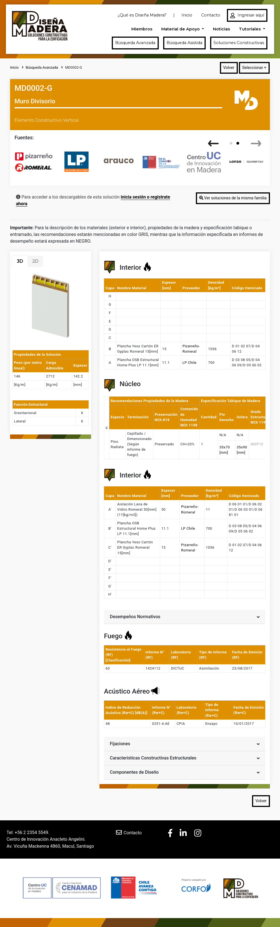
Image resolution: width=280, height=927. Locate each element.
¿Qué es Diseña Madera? (142, 15)
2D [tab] (35, 261)
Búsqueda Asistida (184, 42)
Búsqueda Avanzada (135, 42)
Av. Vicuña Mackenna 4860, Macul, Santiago (50, 846)
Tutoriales (250, 29)
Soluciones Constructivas (238, 42)
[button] (231, 143)
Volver (228, 67)
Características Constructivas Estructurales (185, 758)
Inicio (186, 15)
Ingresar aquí (247, 15)
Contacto (210, 15)
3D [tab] (20, 261)
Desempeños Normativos (185, 616)
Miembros (141, 29)
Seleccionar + (254, 67)
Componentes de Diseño (185, 772)
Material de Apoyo (181, 29)
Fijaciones (185, 743)
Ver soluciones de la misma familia (233, 198)
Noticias (221, 29)
